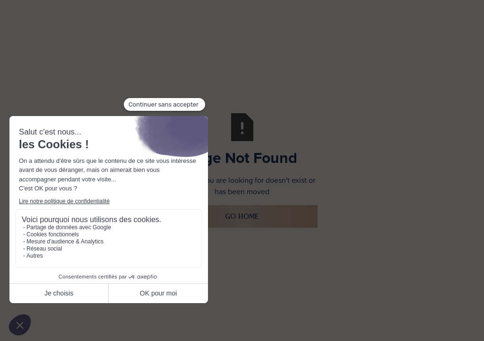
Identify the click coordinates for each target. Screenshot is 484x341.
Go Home (242, 216)
